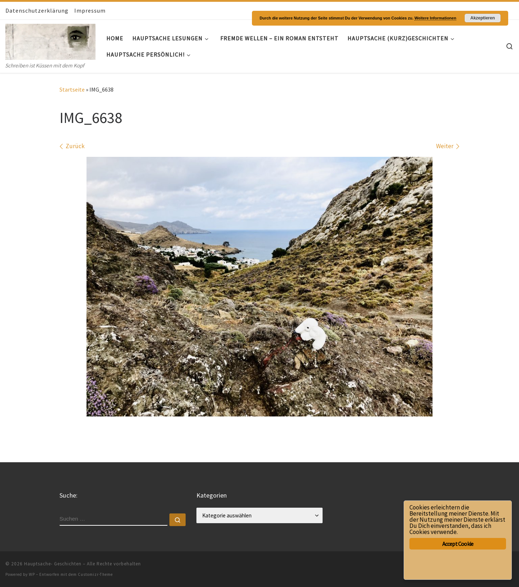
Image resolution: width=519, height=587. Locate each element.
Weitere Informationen (435, 18)
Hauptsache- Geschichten (52, 564)
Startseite (72, 89)
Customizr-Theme (95, 574)
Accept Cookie (458, 543)
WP (32, 574)
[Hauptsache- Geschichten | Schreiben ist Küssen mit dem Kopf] (50, 40)
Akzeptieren (482, 18)
